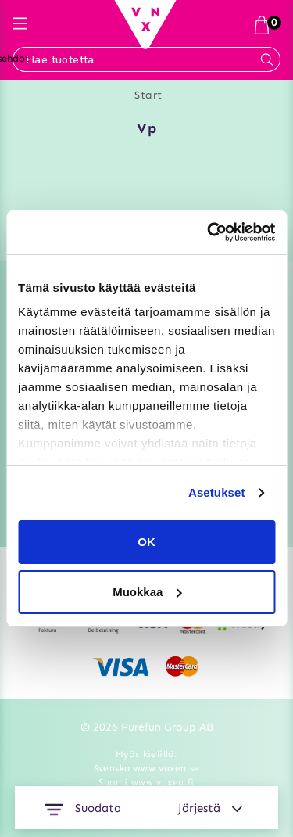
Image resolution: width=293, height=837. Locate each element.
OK (146, 541)
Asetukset (216, 492)
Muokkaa (147, 591)
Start (148, 95)
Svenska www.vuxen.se (147, 768)
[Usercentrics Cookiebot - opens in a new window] (208, 232)
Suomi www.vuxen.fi (146, 782)
